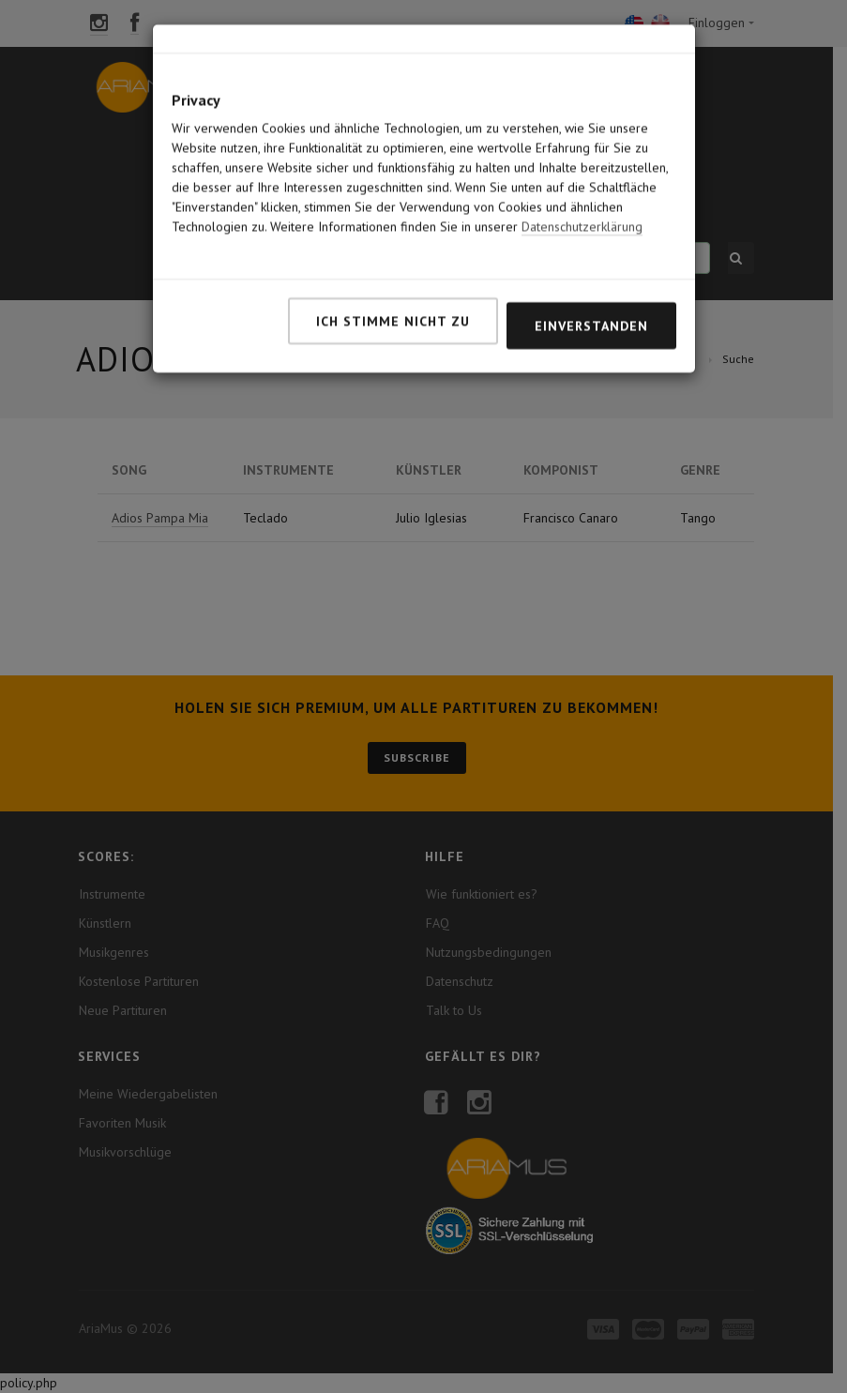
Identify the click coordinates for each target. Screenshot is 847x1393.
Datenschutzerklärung (582, 164)
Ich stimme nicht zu (393, 258)
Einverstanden (591, 263)
